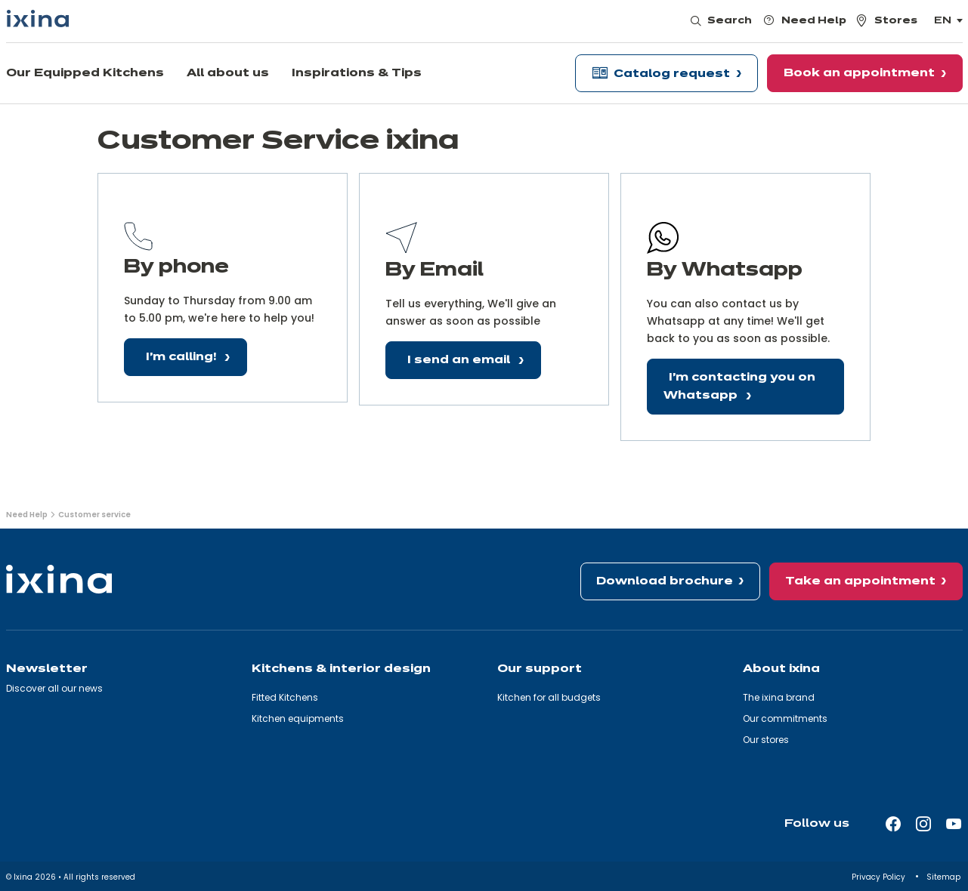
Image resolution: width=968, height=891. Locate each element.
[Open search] (722, 21)
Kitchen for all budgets (549, 697)
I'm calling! (182, 357)
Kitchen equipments (298, 718)
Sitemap (944, 877)
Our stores (766, 739)
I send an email (460, 360)
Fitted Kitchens (285, 697)
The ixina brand (779, 697)
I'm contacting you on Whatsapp (739, 387)
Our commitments (785, 718)
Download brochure (664, 581)
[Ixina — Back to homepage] (38, 18)
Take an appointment (860, 581)
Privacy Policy (880, 877)
